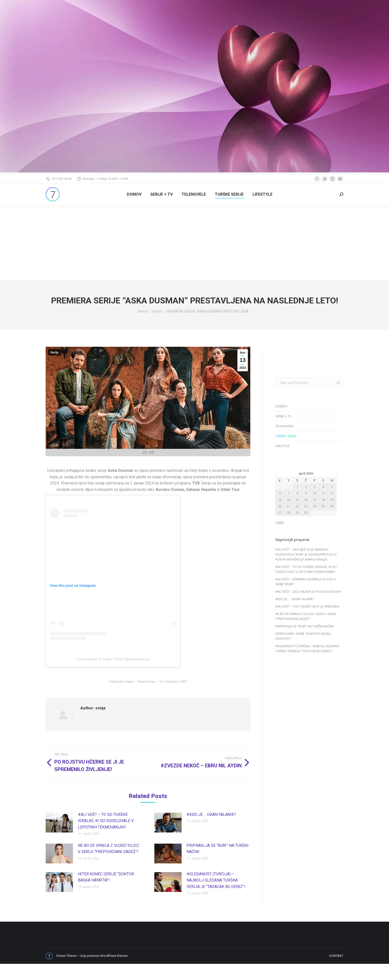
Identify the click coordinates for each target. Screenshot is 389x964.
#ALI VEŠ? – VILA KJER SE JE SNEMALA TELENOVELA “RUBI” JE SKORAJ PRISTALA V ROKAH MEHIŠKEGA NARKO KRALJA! (306, 554)
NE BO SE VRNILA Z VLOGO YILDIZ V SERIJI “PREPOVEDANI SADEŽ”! (108, 848)
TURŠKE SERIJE (285, 436)
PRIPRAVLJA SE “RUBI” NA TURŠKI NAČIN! (218, 848)
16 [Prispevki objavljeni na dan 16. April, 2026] (306, 499)
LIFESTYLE (282, 446)
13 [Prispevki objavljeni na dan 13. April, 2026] (280, 499)
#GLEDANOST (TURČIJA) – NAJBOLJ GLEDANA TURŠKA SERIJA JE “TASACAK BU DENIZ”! (216, 880)
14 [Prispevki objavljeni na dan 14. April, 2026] (288, 499)
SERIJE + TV (283, 416)
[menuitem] (134, 194)
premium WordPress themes (107, 956)
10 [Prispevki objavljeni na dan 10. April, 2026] (314, 493)
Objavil (146, 681)
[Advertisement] (194, 242)
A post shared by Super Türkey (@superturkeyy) (113, 659)
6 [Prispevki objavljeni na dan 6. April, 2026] (280, 493)
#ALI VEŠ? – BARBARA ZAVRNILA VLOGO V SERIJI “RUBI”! (305, 581)
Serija (54, 352)
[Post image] (59, 822)
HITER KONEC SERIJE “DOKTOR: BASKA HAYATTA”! (106, 877)
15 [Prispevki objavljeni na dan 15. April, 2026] (297, 499)
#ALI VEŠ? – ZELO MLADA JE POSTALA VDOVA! (308, 591)
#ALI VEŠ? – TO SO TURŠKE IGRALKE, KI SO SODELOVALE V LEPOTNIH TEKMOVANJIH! (106, 821)
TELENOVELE (284, 426)
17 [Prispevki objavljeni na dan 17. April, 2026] (314, 499)
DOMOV (281, 406)
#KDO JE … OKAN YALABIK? (211, 814)
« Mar (279, 522)
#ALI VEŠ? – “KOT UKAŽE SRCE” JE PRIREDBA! (307, 606)
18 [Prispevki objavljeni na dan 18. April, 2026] (323, 499)
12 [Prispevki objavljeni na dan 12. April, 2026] (332, 493)
